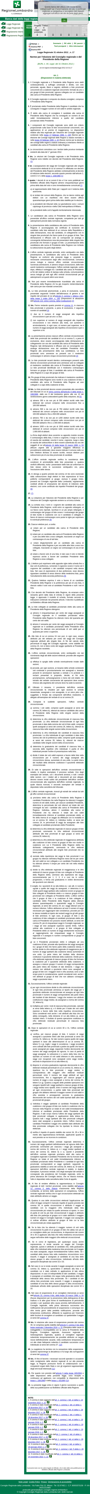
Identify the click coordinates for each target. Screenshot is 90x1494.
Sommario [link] (57, 43)
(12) (67, 1381)
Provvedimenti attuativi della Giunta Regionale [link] (84, 30)
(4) (77, 356)
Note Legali (23, 1482)
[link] (17, 15)
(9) (65, 576)
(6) (31, 489)
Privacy (44, 1482)
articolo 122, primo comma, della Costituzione (52, 301)
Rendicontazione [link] (61, 26)
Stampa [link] (32, 43)
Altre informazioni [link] (76, 46)
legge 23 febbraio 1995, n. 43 (47, 140)
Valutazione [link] (69, 26)
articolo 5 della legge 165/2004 (69, 1373)
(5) (80, 397)
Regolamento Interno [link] (12, 32)
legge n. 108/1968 (53, 176)
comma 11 (68, 305)
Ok (64, 20)
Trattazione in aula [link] (45, 28)
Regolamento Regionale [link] (13, 36)
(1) (31, 161)
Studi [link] (76, 26)
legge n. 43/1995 (58, 1381)
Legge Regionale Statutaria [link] (15, 28)
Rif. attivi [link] (67, 43)
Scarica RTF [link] (34, 50)
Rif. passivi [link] (78, 43)
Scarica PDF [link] (34, 47)
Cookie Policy (34, 1482)
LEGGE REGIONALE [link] (29, 27)
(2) (73, 301)
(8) (51, 520)
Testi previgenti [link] (60, 46)
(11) (53, 1369)
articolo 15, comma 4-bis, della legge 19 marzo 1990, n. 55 (59, 1295)
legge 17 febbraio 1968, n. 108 (57, 135)
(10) (60, 1345)
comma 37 (44, 1318)
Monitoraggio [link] (53, 26)
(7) (32, 493)
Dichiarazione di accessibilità (59, 1482)
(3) (48, 310)
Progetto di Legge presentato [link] (37, 29)
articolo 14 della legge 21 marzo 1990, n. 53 (64, 445)
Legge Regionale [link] (10, 24)
